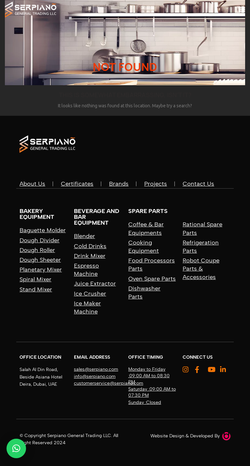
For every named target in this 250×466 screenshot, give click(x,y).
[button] (16, 448)
